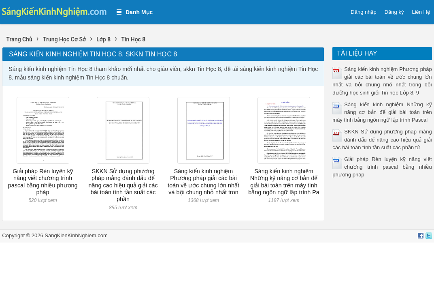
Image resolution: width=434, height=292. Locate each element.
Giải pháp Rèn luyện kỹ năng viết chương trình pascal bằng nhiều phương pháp (43, 181)
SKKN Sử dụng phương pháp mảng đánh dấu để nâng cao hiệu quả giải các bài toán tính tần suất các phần (122, 185)
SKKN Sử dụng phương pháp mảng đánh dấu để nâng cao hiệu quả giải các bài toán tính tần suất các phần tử (382, 139)
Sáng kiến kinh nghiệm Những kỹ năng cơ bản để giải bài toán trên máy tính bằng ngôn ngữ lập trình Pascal (382, 112)
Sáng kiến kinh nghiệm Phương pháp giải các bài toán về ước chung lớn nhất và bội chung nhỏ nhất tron (203, 181)
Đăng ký (394, 12)
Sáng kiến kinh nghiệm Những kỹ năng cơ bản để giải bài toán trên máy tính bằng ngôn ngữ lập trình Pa (283, 181)
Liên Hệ (421, 12)
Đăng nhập (363, 12)
